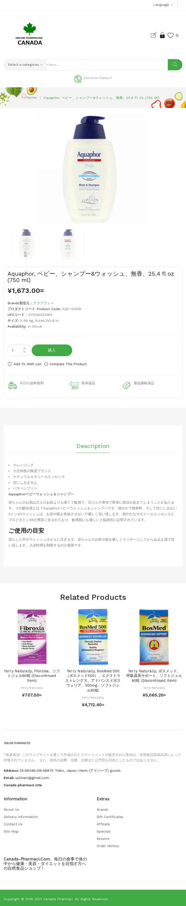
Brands (102, 808)
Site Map (11, 830)
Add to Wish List (27, 364)
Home (32, 97)
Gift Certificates (110, 815)
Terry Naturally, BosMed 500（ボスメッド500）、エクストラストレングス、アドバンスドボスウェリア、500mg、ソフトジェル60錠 (93, 678)
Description (92, 443)
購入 (52, 350)
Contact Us (13, 822)
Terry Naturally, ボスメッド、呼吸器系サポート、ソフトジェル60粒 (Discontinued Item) (154, 674)
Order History (108, 844)
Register (149, 35)
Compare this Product (72, 364)
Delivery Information (21, 815)
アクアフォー (43, 303)
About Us (11, 808)
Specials (104, 830)
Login (157, 35)
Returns (103, 837)
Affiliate (103, 822)
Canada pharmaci (58, 897)
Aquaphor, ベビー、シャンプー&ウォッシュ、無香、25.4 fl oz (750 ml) (101, 98)
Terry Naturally (32, 686)
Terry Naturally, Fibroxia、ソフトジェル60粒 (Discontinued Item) (32, 674)
